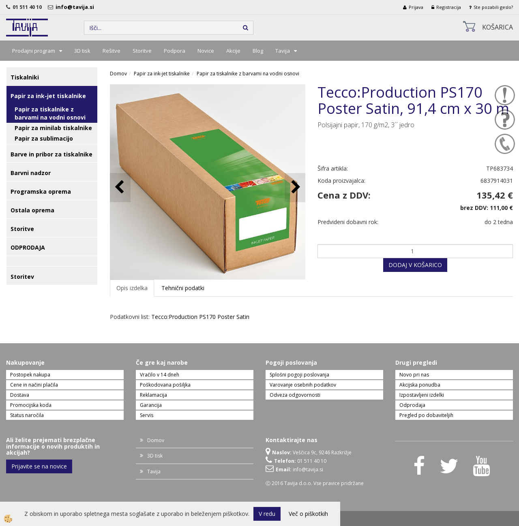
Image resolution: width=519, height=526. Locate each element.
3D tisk (82, 50)
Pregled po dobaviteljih (426, 415)
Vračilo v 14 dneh (159, 374)
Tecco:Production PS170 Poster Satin (200, 317)
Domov (118, 73)
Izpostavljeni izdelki (421, 394)
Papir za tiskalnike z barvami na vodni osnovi (50, 113)
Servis (146, 415)
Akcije (233, 50)
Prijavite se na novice (39, 466)
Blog (258, 50)
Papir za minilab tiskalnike (53, 128)
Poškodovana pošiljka (165, 384)
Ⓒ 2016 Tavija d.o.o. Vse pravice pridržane (315, 483)
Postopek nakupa (30, 374)
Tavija (282, 50)
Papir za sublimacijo (44, 138)
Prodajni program (33, 50)
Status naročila (27, 415)
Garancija (151, 405)
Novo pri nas (414, 374)
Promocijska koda (30, 405)
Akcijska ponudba (419, 384)
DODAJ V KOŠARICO (415, 265)
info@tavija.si (76, 7)
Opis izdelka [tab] (132, 288)
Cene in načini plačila (34, 384)
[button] (295, 187)
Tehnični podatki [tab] (182, 288)
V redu (267, 513)
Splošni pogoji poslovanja (299, 374)
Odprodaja (412, 405)
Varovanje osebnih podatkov (303, 384)
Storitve (142, 50)
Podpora (174, 50)
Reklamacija (153, 394)
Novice (205, 50)
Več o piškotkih (308, 513)
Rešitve (111, 50)
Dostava (19, 394)
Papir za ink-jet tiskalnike (162, 73)
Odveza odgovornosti (295, 394)
